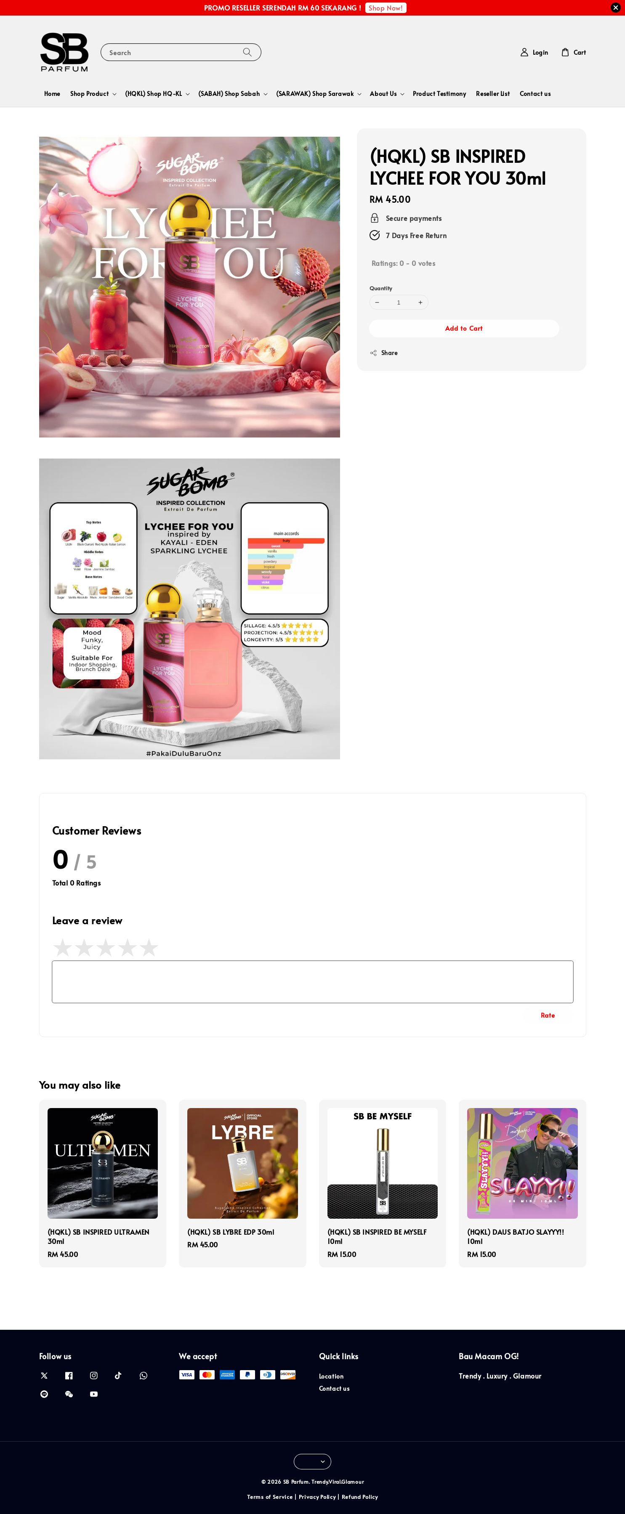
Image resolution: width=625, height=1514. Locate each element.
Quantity (381, 288)
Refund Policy (360, 1497)
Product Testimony (439, 94)
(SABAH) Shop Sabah (229, 94)
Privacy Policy (317, 1497)
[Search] (247, 52)
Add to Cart (464, 327)
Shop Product (89, 94)
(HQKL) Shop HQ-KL (153, 94)
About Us (383, 94)
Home (52, 94)
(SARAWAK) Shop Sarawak (315, 94)
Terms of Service (270, 1497)
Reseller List (493, 94)
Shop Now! (386, 7)
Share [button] (384, 353)
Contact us (535, 94)
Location (331, 1376)
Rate (548, 1014)
